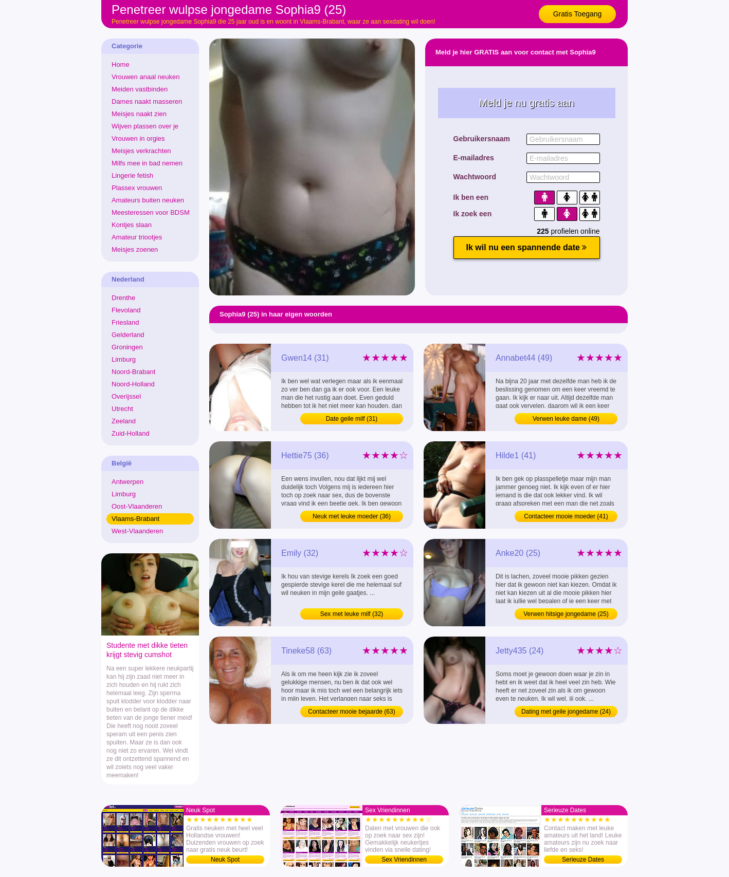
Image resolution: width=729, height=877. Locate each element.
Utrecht (122, 409)
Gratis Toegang (577, 14)
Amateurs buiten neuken (148, 200)
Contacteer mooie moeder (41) (566, 516)
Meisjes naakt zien (139, 114)
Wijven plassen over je (145, 126)
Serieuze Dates (583, 859)
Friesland (125, 322)
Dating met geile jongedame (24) (566, 711)
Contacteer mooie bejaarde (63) (351, 711)
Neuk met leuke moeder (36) (352, 516)
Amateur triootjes (137, 237)
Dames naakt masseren (147, 101)
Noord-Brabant (133, 372)
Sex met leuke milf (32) (352, 614)
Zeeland (124, 421)
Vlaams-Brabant (135, 519)
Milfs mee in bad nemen (147, 163)
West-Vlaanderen (137, 531)
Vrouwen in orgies (138, 138)
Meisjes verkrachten (141, 151)
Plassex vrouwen (137, 188)
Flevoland (126, 310)
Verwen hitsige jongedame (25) (565, 614)
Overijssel (126, 396)
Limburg (124, 359)
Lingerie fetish (132, 175)
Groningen (127, 347)
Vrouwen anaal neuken (146, 77)
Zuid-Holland (131, 433)
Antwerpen (127, 482)
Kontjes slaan (132, 225)
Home (121, 64)
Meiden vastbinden (140, 89)
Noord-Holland (133, 384)
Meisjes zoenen (135, 249)
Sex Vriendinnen (404, 859)
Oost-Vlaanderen (137, 506)
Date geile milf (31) (352, 418)
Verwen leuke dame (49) (566, 418)
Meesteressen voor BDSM (151, 212)
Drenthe (123, 298)
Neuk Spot (225, 859)
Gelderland (128, 335)
